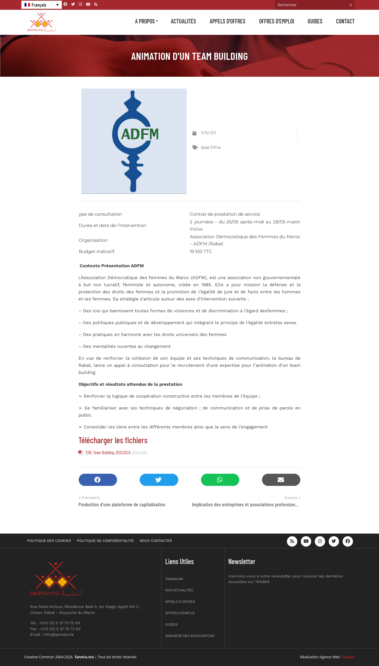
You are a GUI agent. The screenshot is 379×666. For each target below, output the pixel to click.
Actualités (183, 21)
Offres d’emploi (276, 21)
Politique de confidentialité (105, 540)
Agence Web (329, 657)
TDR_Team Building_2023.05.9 (108, 452)
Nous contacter (156, 540)
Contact (345, 21)
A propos (145, 21)
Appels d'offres (211, 147)
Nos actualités (179, 590)
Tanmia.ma (174, 579)
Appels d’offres (227, 21)
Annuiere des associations (190, 636)
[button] (97, 479)
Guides (315, 21)
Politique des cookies (49, 540)
